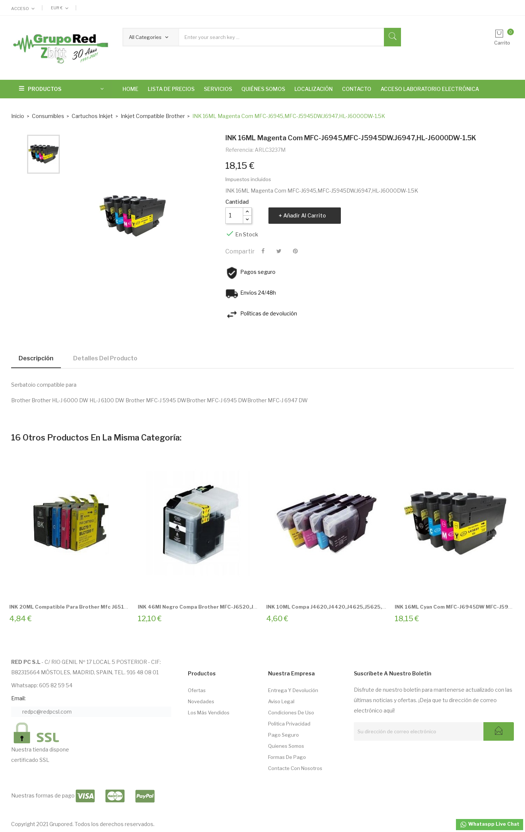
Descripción (36, 358)
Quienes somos (286, 746)
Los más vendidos (208, 712)
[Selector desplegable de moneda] (59, 7)
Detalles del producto (105, 358)
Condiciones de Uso (291, 712)
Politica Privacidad (289, 724)
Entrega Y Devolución (293, 690)
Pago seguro (283, 735)
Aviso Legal (281, 701)
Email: (18, 698)
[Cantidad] (234, 215)
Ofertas (197, 690)
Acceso (20, 8)
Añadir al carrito (304, 215)
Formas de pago (287, 757)
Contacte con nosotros (295, 768)
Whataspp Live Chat (489, 824)
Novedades (201, 701)
